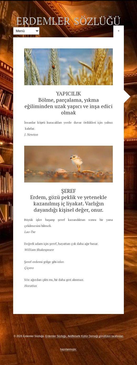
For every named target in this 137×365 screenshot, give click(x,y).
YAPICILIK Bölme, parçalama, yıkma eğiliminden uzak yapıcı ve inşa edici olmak (68, 103)
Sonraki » (127, 96)
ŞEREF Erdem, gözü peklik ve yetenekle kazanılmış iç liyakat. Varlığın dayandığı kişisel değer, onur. (68, 200)
